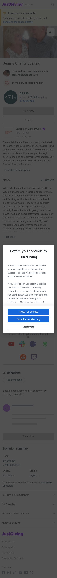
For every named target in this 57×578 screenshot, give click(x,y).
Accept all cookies (28, 311)
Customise (28, 327)
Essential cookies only (28, 319)
